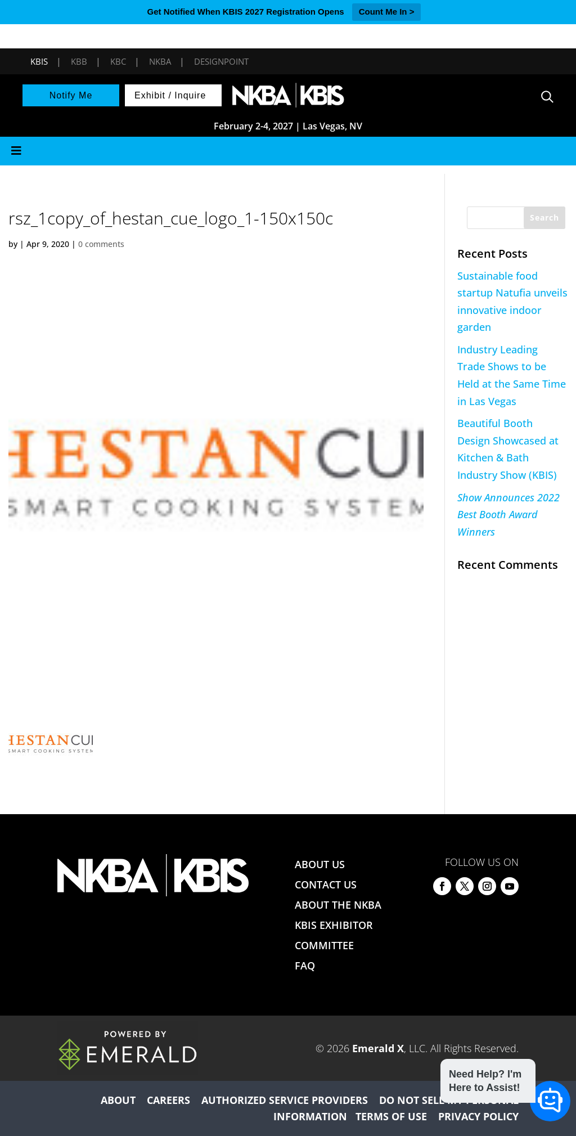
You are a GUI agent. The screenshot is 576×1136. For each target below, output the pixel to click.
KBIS (39, 61)
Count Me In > (387, 11)
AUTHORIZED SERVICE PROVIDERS (284, 1100)
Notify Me (71, 95)
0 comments (101, 244)
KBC (118, 61)
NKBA (160, 61)
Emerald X (378, 1048)
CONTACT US (326, 884)
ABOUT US (320, 864)
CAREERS (168, 1100)
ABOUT (118, 1100)
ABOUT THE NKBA (338, 905)
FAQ (305, 965)
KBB (79, 61)
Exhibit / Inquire (170, 95)
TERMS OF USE (391, 1116)
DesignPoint (221, 61)
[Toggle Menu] (288, 151)
